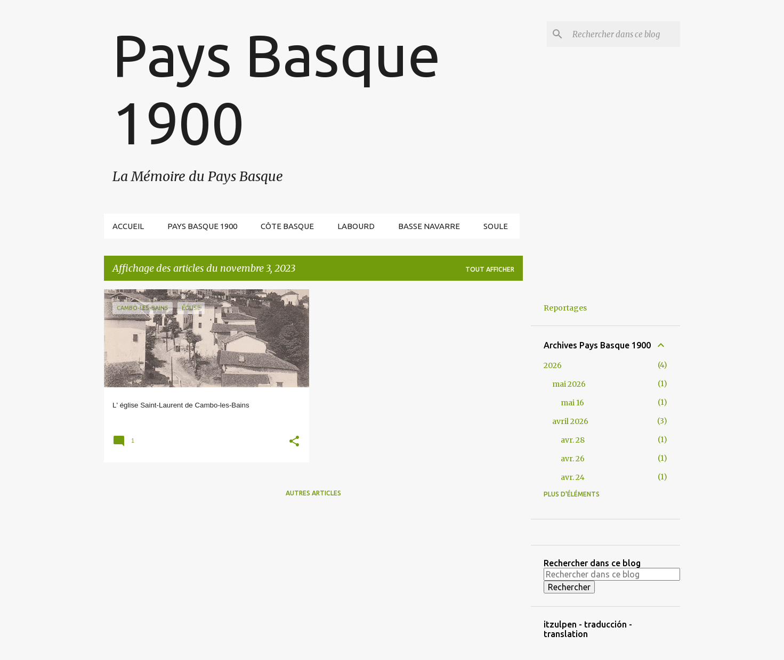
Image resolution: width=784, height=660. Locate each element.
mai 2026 (569, 384)
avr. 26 (573, 458)
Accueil (128, 226)
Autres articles (313, 493)
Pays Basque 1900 (202, 226)
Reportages (565, 308)
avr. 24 (573, 477)
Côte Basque (287, 226)
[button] (294, 442)
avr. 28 (573, 440)
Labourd (356, 226)
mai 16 (572, 403)
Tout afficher (489, 269)
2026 (553, 365)
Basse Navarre (429, 226)
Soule (495, 226)
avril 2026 (570, 421)
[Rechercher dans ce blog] (624, 34)
